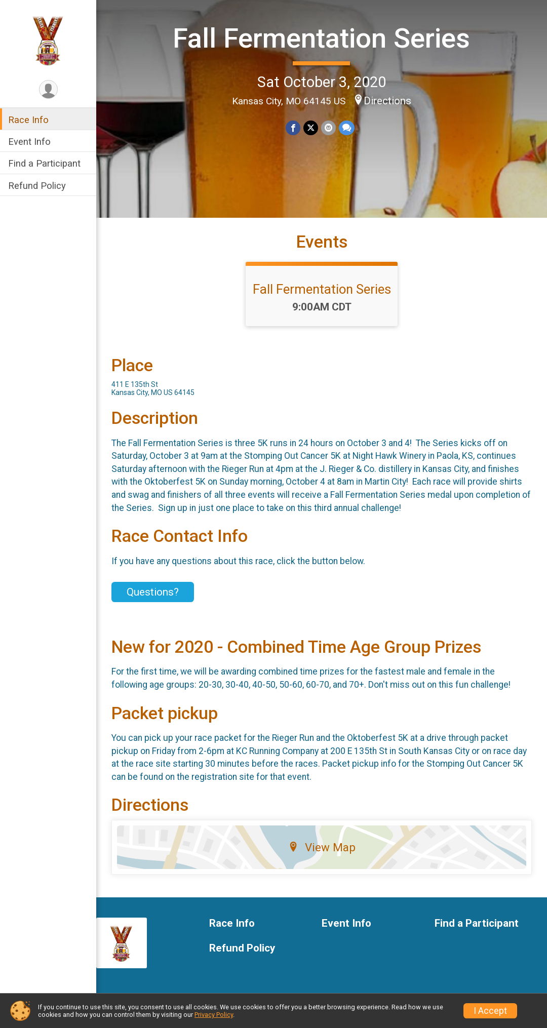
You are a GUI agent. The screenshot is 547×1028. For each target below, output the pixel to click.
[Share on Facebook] (293, 128)
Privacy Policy (213, 1014)
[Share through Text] (347, 128)
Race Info (28, 119)
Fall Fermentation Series (321, 38)
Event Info (29, 141)
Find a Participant (44, 163)
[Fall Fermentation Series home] (48, 39)
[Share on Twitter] (310, 128)
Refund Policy (37, 185)
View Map (322, 847)
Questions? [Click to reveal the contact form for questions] (153, 592)
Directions (387, 101)
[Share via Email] (328, 128)
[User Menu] (48, 89)
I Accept (490, 1011)
